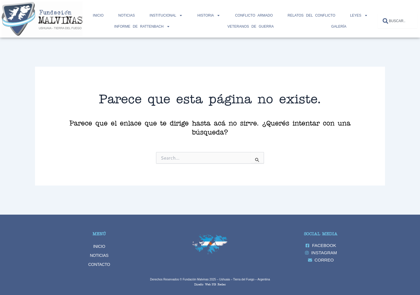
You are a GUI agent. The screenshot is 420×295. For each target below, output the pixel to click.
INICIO (99, 246)
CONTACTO (99, 264)
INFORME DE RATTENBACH (142, 26)
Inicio (98, 15)
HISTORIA (208, 15)
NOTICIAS (126, 15)
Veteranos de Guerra (251, 26)
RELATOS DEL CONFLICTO (311, 15)
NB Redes (219, 284)
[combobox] (397, 20)
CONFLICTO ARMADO (254, 15)
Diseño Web (202, 284)
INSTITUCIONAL (166, 15)
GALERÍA (338, 26)
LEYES (359, 15)
